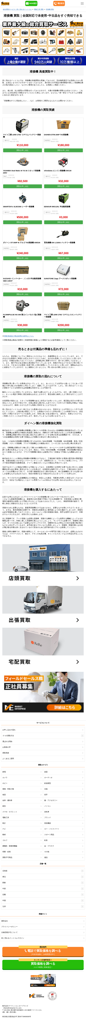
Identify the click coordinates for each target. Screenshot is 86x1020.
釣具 (46, 840)
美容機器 (47, 823)
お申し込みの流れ (8, 730)
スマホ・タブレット (9, 812)
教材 (4, 834)
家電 (4, 772)
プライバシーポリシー (9, 927)
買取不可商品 (7, 857)
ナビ (4, 829)
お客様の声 (6, 747)
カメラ (4, 777)
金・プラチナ (49, 846)
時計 (4, 823)
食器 (4, 795)
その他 (46, 852)
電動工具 (5, 817)
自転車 (46, 812)
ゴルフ (4, 840)
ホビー (4, 783)
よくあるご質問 (8, 758)
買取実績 (5, 753)
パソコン (47, 806)
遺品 (46, 857)
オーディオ (48, 777)
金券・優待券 (7, 800)
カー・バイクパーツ (51, 829)
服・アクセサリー (50, 800)
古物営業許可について (9, 932)
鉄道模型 (47, 783)
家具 (4, 806)
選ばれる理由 (7, 741)
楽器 (46, 772)
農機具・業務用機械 (9, 846)
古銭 (46, 789)
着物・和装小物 (8, 789)
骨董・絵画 (6, 852)
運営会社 (4, 921)
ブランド (47, 817)
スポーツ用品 (49, 834)
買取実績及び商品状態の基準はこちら (19, 336)
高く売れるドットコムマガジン (12, 938)
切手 (46, 795)
